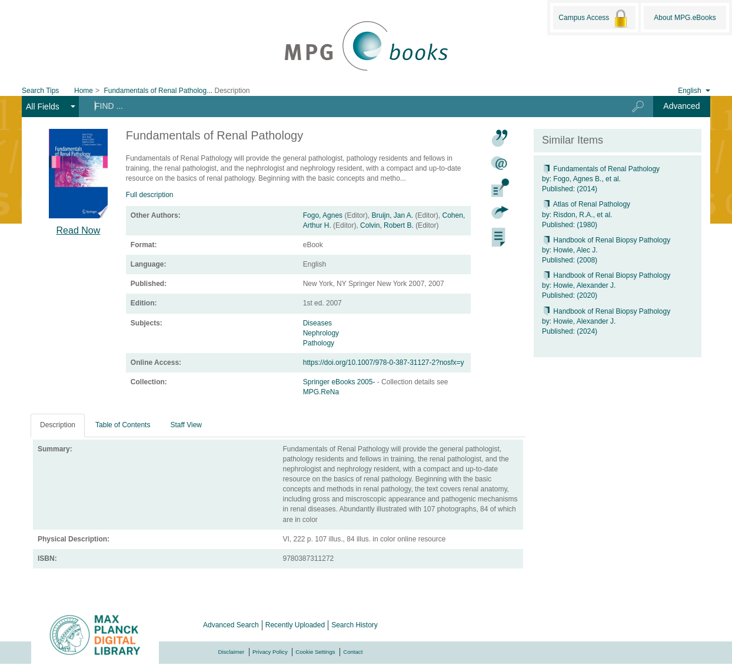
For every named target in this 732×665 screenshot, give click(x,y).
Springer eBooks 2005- (340, 382)
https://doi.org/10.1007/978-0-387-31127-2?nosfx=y (383, 362)
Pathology (318, 343)
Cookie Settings (315, 652)
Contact (352, 652)
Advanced (681, 106)
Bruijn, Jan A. (392, 215)
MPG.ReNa (321, 392)
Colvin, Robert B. (387, 225)
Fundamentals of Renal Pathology (601, 169)
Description (57, 425)
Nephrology (321, 333)
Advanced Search (231, 625)
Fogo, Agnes (322, 215)
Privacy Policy (270, 652)
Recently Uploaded (295, 625)
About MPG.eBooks (685, 18)
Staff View (186, 425)
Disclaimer (231, 652)
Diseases (317, 323)
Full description (150, 195)
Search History (354, 625)
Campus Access (594, 18)
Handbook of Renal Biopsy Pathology (606, 240)
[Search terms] (346, 106)
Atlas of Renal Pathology (586, 204)
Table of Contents (122, 425)
